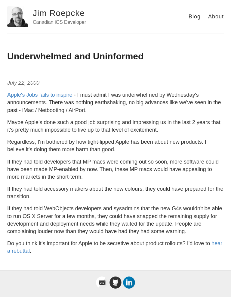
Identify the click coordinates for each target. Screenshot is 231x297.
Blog (195, 17)
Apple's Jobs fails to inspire (39, 95)
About (216, 17)
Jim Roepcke (59, 13)
